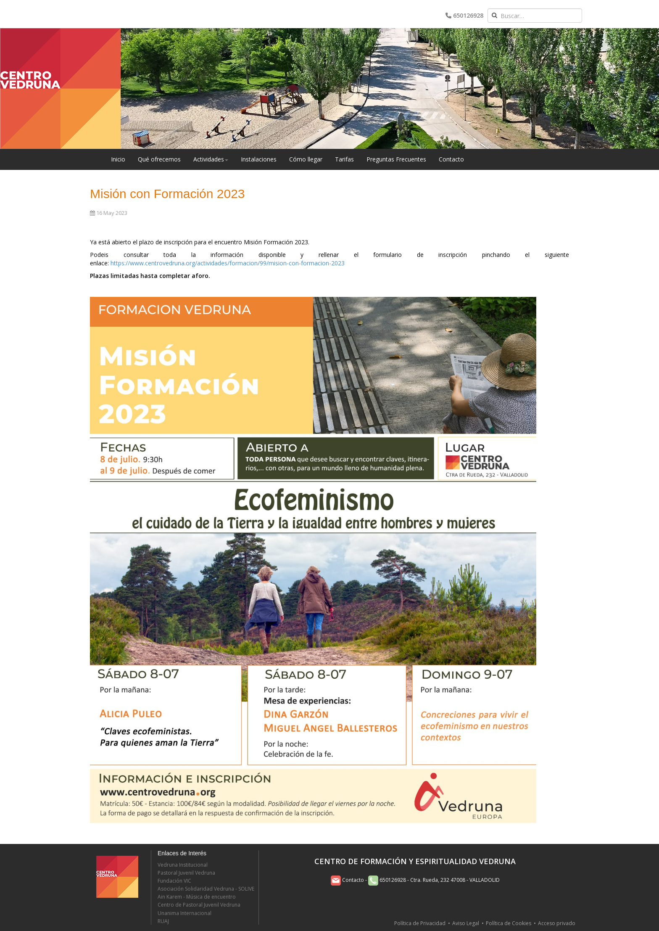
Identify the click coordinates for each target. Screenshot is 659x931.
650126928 (464, 15)
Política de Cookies (508, 923)
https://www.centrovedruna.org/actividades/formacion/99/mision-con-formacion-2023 (228, 263)
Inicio (118, 159)
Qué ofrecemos (159, 159)
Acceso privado (556, 923)
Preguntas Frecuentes (396, 159)
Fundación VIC (174, 880)
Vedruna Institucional (183, 864)
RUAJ (163, 921)
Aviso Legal (465, 923)
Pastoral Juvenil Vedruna (186, 872)
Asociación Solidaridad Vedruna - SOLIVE (206, 888)
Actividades (210, 159)
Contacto (451, 159)
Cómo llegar (305, 159)
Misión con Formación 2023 (167, 194)
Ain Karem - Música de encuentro (197, 896)
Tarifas (344, 159)
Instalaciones (259, 159)
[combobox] (535, 15)
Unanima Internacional (184, 913)
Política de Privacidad (419, 923)
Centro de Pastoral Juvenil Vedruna (199, 904)
